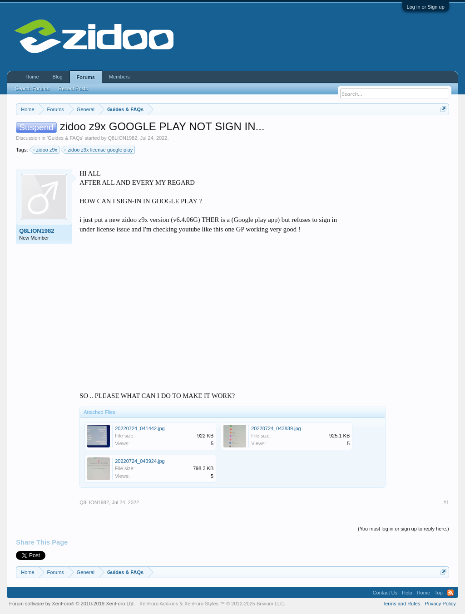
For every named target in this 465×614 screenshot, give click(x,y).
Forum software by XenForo (72, 603)
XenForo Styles (201, 603)
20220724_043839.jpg (276, 428)
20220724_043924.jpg (140, 461)
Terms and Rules (401, 603)
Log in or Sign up (426, 7)
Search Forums (32, 88)
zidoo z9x (45, 150)
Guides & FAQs (65, 138)
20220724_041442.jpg (140, 428)
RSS (450, 592)
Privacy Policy (440, 603)
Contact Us (385, 592)
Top (439, 592)
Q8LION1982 (123, 138)
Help (407, 592)
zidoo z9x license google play (99, 150)
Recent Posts (73, 88)
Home (32, 76)
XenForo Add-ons (158, 603)
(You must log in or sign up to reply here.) (403, 528)
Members (119, 76)
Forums (86, 77)
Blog (58, 76)
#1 (446, 502)
